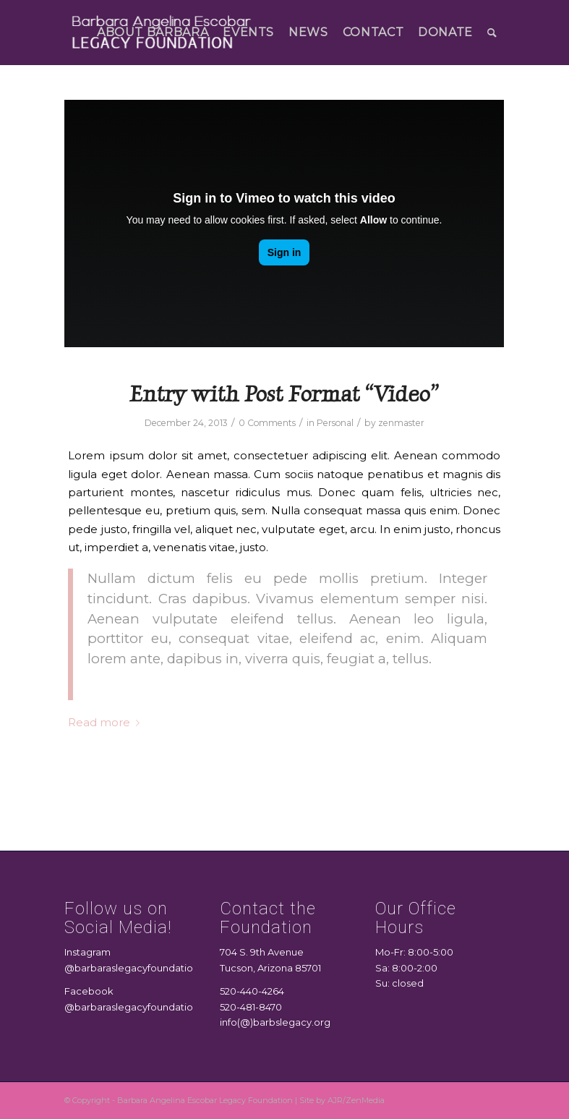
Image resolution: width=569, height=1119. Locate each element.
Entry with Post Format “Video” (284, 393)
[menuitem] (152, 32)
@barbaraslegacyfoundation (131, 968)
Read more (106, 722)
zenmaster (401, 422)
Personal (335, 422)
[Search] (492, 32)
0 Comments (267, 422)
